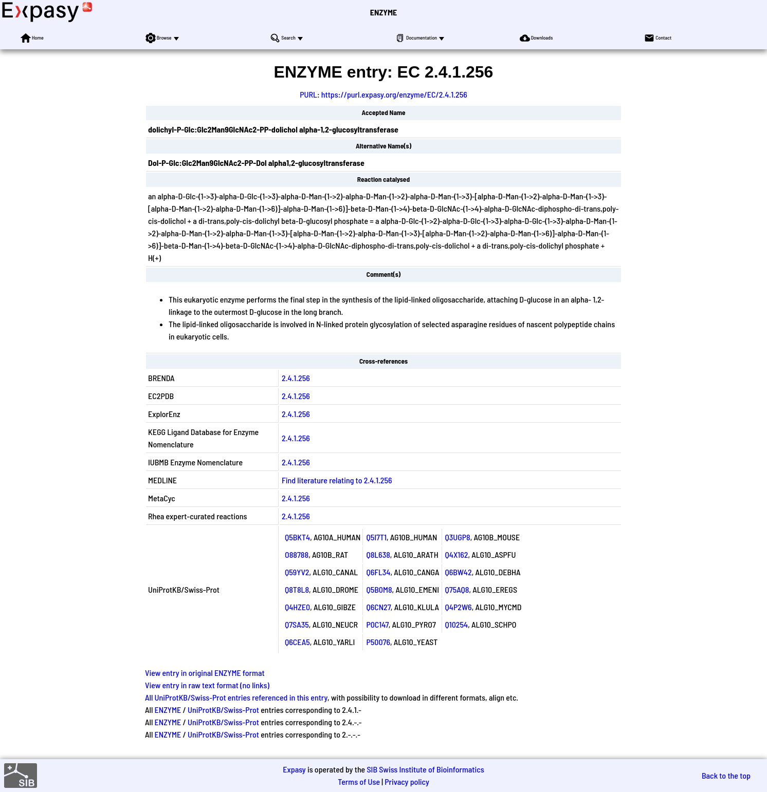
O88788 (296, 554)
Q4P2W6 (458, 607)
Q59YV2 (297, 572)
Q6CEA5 (297, 642)
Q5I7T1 (376, 537)
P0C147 (377, 624)
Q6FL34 (378, 572)
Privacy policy (407, 781)
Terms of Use (359, 781)
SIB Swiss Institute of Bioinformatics (425, 769)
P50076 (378, 642)
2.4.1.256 (296, 378)
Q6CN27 (378, 607)
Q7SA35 (297, 624)
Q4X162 (456, 554)
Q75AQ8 (457, 589)
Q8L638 (378, 554)
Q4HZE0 (297, 607)
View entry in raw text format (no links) (207, 685)
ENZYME (383, 12)
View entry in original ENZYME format (205, 672)
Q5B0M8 (379, 589)
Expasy (294, 769)
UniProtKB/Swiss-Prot (223, 709)
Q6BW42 (458, 572)
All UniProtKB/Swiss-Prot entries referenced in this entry (236, 697)
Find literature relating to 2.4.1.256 (337, 480)
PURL (308, 94)
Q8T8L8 (297, 589)
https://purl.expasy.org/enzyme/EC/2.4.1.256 (394, 94)
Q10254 (456, 624)
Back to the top (726, 775)
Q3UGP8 (457, 537)
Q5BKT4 (297, 537)
